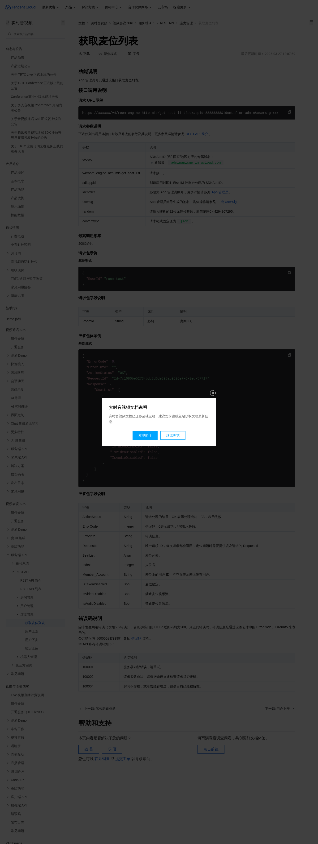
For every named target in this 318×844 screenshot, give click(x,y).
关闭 (213, 393)
